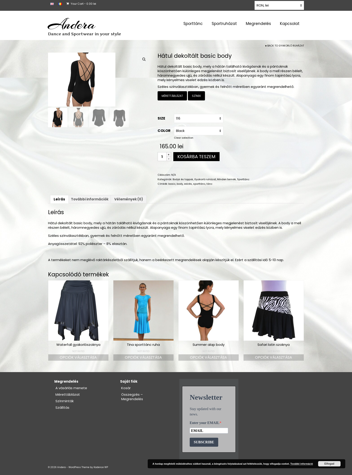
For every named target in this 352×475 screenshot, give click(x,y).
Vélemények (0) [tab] (128, 199)
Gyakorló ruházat (291, 45)
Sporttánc (243, 179)
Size (161, 118)
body (180, 184)
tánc (209, 184)
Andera (71, 24)
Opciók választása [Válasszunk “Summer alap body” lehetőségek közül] (208, 357)
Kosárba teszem (196, 156)
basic (172, 184)
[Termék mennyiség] (162, 156)
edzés (188, 184)
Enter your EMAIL (205, 423)
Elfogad (329, 463)
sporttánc (199, 184)
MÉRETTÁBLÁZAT (172, 96)
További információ (301, 463)
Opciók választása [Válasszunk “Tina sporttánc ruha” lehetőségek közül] (143, 357)
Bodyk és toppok (183, 179)
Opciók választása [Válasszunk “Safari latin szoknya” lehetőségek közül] (273, 357)
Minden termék (226, 179)
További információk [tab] (89, 199)
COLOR (164, 130)
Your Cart (81, 4)
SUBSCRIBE (204, 442)
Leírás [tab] (59, 199)
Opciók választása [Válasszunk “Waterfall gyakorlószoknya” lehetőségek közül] (78, 357)
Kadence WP (101, 467)
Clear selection (183, 138)
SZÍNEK (196, 96)
